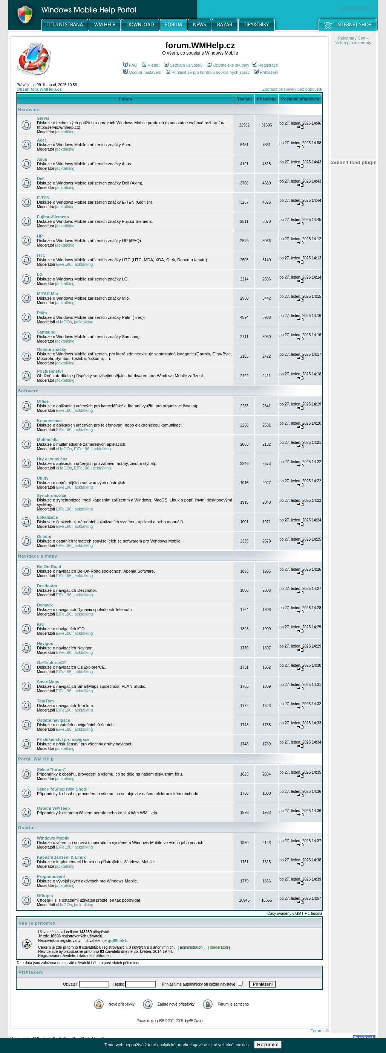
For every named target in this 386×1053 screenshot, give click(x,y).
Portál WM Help (36, 759)
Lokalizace (47, 517)
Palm (42, 313)
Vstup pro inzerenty (353, 42)
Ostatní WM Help (53, 808)
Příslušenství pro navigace (63, 739)
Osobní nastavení (142, 72)
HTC (41, 255)
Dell (40, 178)
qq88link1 (117, 940)
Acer (41, 140)
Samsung (46, 332)
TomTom (45, 701)
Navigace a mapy (37, 556)
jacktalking (64, 132)
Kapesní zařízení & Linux (61, 857)
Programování (51, 876)
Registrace (265, 65)
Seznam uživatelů (183, 65)
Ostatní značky (51, 349)
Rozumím (268, 1044)
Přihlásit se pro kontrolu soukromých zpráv (208, 72)
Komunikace (49, 420)
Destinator (47, 586)
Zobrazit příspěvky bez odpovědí (292, 89)
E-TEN (43, 197)
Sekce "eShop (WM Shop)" (63, 789)
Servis (43, 118)
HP (40, 236)
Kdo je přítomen (37, 923)
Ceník (363, 38)
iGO (40, 624)
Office (43, 401)
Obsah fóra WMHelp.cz (39, 89)
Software (28, 391)
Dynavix (45, 605)
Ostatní (44, 536)
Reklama (346, 38)
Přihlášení (266, 72)
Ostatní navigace (53, 720)
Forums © (320, 1031)
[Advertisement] (353, 393)
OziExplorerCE (51, 662)
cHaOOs (64, 322)
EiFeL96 (64, 264)
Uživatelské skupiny (228, 65)
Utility (43, 478)
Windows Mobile (53, 838)
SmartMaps (48, 682)
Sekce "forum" (51, 769)
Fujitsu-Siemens (53, 217)
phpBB (158, 1020)
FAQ (130, 65)
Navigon (45, 643)
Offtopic (45, 895)
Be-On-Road (49, 566)
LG (40, 274)
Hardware (29, 109)
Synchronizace (51, 495)
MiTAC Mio (47, 293)
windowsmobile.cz (355, 8)
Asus (42, 159)
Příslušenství (50, 371)
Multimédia (47, 439)
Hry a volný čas (52, 459)
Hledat (150, 65)
